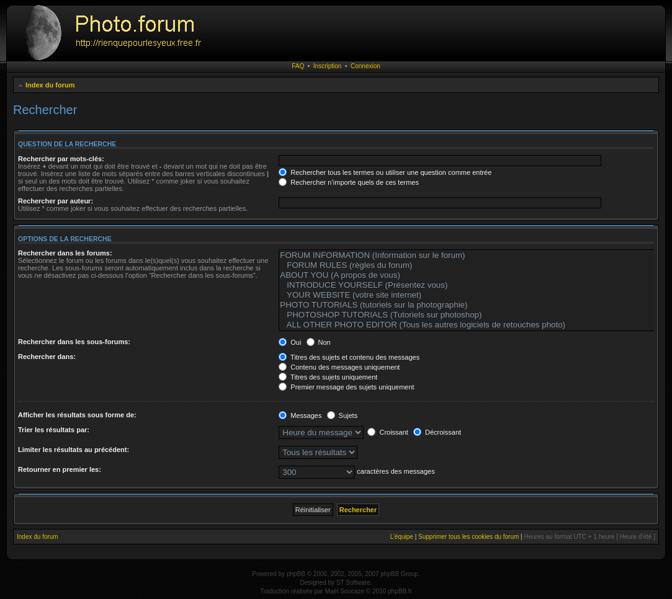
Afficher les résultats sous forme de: (77, 415)
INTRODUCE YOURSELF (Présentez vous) (474, 285)
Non (319, 342)
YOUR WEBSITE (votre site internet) (474, 295)
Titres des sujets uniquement (328, 377)
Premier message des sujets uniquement (346, 387)
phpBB (296, 573)
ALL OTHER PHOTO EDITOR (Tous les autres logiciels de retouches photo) (474, 325)
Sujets (342, 415)
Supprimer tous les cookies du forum (468, 536)
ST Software (353, 582)
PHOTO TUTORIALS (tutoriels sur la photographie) (474, 305)
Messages (300, 415)
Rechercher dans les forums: (65, 253)
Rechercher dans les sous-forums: (74, 341)
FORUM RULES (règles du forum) (474, 265)
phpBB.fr (400, 591)
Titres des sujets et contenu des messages (349, 357)
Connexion (365, 66)
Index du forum (49, 85)
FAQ (298, 66)
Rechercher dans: (47, 356)
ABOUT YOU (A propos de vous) (474, 275)
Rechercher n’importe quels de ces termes (349, 182)
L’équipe (401, 536)
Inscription (327, 66)
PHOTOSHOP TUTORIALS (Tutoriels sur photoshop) (474, 315)
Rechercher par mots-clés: (61, 158)
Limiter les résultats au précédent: (73, 449)
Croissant (387, 432)
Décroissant (437, 432)
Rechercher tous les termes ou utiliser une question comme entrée (385, 172)
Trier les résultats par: (53, 429)
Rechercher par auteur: (55, 201)
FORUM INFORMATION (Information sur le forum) (474, 255)
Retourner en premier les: (59, 469)
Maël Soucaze (344, 591)
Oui (290, 342)
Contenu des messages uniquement (339, 367)
